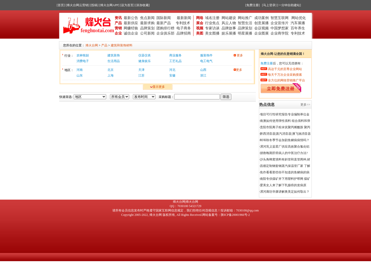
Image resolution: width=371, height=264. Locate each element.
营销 (118, 28)
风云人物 (229, 23)
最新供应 (131, 23)
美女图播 (212, 33)
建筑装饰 (113, 55)
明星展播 (245, 33)
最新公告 (131, 18)
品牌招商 (183, 33)
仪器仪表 (144, 55)
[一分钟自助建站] (289, 5)
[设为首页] (127, 5)
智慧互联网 (280, 18)
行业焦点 (212, 23)
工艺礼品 (175, 61)
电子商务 (183, 28)
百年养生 (298, 28)
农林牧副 (83, 55)
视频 (199, 28)
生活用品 (113, 61)
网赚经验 (131, 28)
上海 (110, 75)
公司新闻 (147, 33)
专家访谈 (212, 28)
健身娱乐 (144, 61)
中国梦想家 (280, 28)
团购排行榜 (165, 28)
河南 (80, 70)
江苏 (141, 75)
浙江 (203, 75)
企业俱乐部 (165, 33)
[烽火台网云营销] (77, 5)
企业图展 (261, 33)
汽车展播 (298, 23)
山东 (80, 75)
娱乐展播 (229, 33)
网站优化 (298, 18)
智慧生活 (245, 23)
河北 (172, 70)
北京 (110, 70)
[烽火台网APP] (109, 5)
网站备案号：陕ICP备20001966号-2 (226, 215)
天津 (141, 70)
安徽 (172, 75)
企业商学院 (280, 33)
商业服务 (175, 55)
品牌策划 (147, 28)
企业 (118, 33)
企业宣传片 (280, 23)
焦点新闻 (147, 18)
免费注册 (266, 63)
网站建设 (229, 18)
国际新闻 (163, 18)
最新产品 (163, 23)
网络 (199, 18)
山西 (203, 70)
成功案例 (261, 18)
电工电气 (206, 61)
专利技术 (183, 23)
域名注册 (212, 18)
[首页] (61, 5)
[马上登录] (269, 5)
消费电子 (83, 61)
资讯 (118, 18)
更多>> (305, 104)
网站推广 (245, 18)
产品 (118, 23)
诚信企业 (131, 33)
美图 (199, 33)
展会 (199, 23)
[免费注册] (252, 5)
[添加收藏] (142, 5)
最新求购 (147, 23)
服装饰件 (206, 55)
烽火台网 (155, 215)
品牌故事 (229, 28)
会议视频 (261, 28)
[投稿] (94, 5)
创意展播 (261, 23)
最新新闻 (184, 18)
